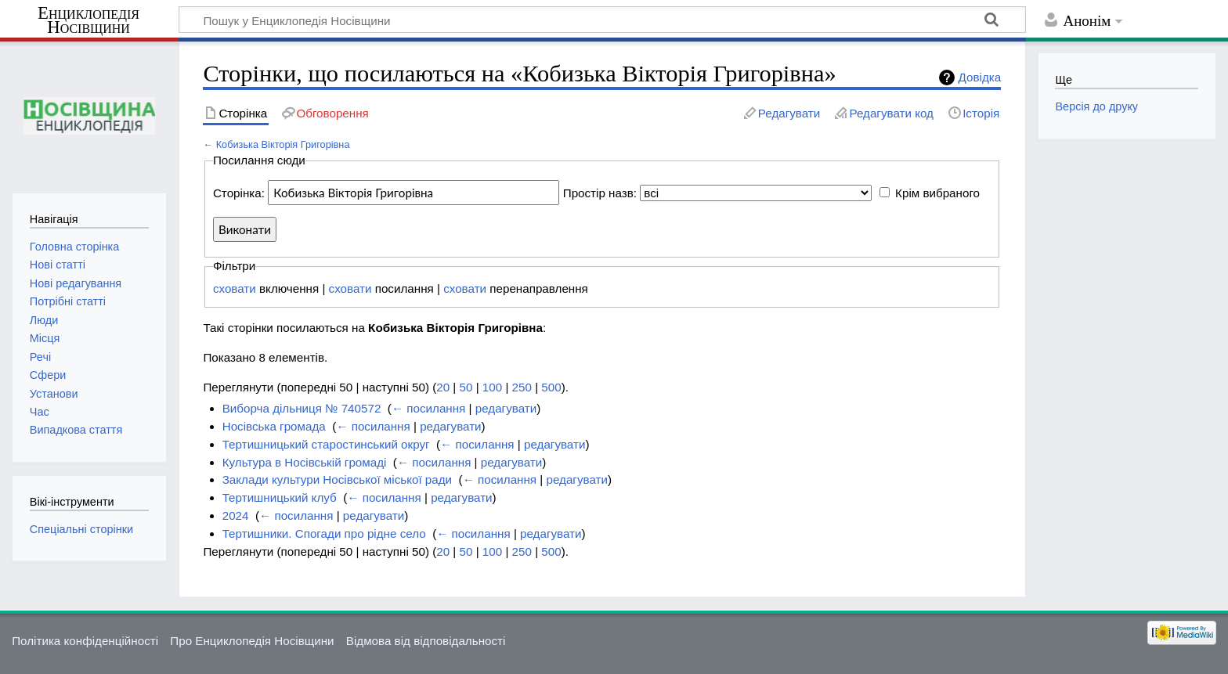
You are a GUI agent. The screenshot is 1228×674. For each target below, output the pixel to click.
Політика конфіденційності (85, 640)
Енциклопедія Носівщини (88, 20)
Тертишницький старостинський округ (326, 444)
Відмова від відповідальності (426, 640)
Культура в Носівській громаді (304, 462)
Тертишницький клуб (279, 497)
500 (551, 387)
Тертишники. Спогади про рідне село (324, 533)
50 (466, 387)
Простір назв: (600, 193)
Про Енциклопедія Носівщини (252, 640)
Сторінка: (239, 193)
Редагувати (789, 113)
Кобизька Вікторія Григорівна (283, 144)
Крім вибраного (937, 193)
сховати (234, 288)
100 (492, 387)
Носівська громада (274, 426)
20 (443, 387)
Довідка (980, 77)
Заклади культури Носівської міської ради (337, 479)
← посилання (428, 408)
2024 (235, 515)
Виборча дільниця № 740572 (301, 408)
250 (522, 387)
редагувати (505, 408)
